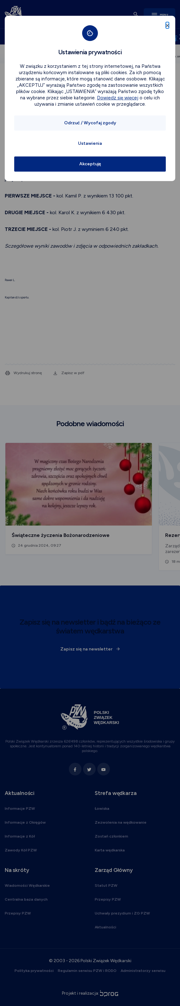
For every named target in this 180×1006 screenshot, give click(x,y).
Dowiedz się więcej (117, 98)
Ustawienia (90, 143)
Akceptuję (90, 164)
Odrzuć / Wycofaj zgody (90, 123)
